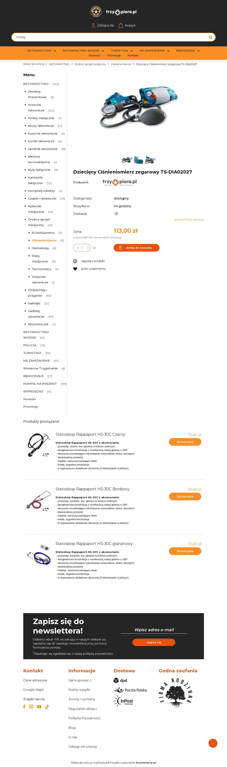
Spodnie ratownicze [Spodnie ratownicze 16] (42, 149)
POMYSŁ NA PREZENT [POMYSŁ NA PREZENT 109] (40, 384)
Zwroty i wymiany (81, 699)
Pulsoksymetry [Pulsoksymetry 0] (43, 233)
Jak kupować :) (79, 680)
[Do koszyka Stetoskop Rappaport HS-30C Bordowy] (185, 496)
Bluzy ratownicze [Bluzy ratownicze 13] (41, 126)
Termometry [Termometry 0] (41, 269)
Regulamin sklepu (82, 709)
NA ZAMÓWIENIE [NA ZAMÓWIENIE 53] (36, 360)
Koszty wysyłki (79, 690)
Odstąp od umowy (82, 747)
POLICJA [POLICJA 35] (29, 345)
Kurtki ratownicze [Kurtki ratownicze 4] (41, 141)
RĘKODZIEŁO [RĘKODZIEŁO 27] (33, 376)
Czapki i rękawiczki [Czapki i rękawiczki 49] (42, 198)
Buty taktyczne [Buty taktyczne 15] (39, 170)
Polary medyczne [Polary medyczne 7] (41, 118)
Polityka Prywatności (84, 718)
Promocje (30, 406)
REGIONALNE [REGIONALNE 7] (38, 324)
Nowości (29, 399)
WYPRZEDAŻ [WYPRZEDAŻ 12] (33, 391)
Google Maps (33, 690)
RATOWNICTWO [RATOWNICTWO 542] (36, 84)
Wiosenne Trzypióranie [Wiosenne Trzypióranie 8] (40, 368)
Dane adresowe (35, 680)
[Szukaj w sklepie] (109, 37)
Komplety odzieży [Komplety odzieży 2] (41, 191)
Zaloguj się (102, 25)
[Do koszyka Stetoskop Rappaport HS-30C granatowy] (185, 551)
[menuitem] (39, 51)
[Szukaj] (210, 37)
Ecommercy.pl (146, 762)
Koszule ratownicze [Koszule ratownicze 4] (42, 133)
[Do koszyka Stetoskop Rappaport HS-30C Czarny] (185, 442)
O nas (72, 737)
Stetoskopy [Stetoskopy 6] (40, 248)
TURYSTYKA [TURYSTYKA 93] (32, 353)
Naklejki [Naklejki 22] (34, 303)
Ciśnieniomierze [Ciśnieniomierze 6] (44, 240)
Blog (72, 728)
